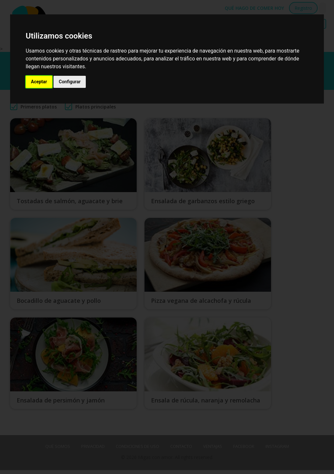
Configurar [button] (70, 81)
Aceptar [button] (39, 81)
